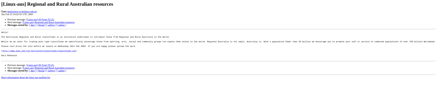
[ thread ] (41, 25)
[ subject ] (51, 25)
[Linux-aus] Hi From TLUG (40, 19)
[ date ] (32, 25)
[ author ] (61, 25)
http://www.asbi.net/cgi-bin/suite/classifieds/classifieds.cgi (39, 54)
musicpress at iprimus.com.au (22, 11)
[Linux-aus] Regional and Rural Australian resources (49, 22)
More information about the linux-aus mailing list (25, 83)
